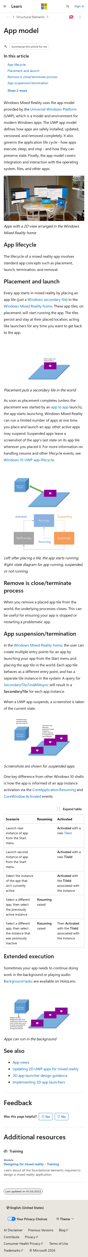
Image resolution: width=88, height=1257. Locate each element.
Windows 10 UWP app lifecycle (29, 459)
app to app (60, 406)
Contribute (11, 1237)
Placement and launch (23, 70)
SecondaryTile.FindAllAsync (26, 684)
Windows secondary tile (46, 299)
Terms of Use (58, 1243)
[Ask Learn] (71, 17)
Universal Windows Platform (53, 109)
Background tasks (18, 981)
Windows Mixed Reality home (28, 305)
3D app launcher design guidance (40, 1075)
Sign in (79, 6)
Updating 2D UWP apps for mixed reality (46, 1068)
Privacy (30, 1237)
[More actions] (80, 17)
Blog (62, 1230)
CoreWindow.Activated (22, 796)
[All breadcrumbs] (8, 17)
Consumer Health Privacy (22, 1243)
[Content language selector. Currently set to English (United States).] (25, 1207)
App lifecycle (17, 64)
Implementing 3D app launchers (39, 1081)
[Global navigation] (4, 6)
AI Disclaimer (13, 1230)
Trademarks (12, 1250)
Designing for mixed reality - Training (31, 1164)
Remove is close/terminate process (32, 77)
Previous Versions (40, 1230)
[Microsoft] (44, 6)
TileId (68, 833)
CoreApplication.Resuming (54, 789)
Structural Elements (30, 17)
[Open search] (68, 6)
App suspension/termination (28, 83)
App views (21, 1062)
